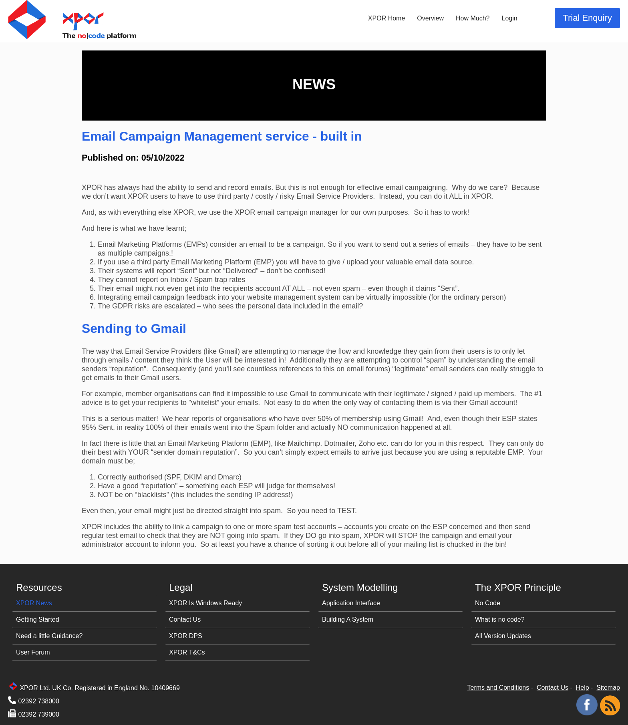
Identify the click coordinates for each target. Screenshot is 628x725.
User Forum (33, 652)
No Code (487, 603)
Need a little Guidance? (49, 635)
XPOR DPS (185, 635)
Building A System (347, 619)
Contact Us (185, 619)
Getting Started (37, 619)
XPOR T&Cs (187, 652)
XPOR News (34, 603)
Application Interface (351, 603)
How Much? (472, 18)
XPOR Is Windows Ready (205, 603)
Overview (430, 18)
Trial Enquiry (587, 18)
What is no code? (500, 619)
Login (509, 18)
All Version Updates (503, 635)
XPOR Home (386, 18)
